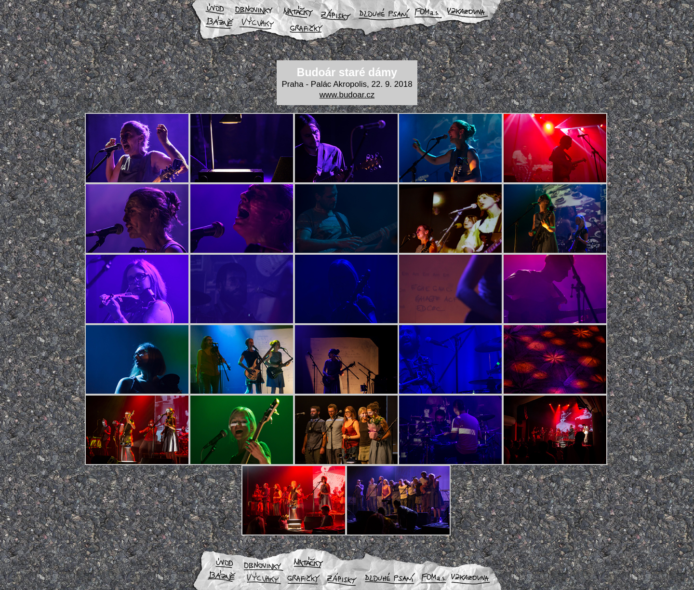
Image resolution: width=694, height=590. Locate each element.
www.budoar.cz (347, 94)
